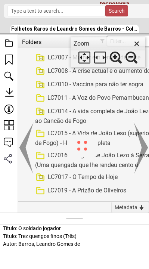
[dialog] (108, 52)
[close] (136, 43)
